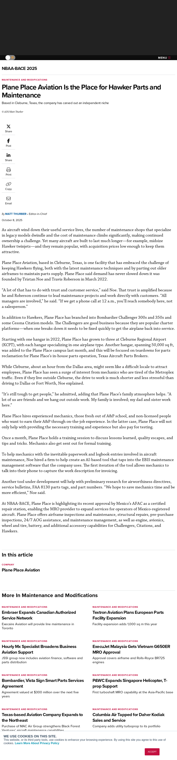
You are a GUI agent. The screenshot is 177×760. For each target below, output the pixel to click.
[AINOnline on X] (17, 686)
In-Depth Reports (104, 712)
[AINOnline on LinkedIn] (23, 686)
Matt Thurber (37, 126)
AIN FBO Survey (16, 702)
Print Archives (102, 702)
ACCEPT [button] (152, 752)
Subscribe (55, 702)
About (142, 702)
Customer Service (59, 707)
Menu (164, 58)
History (143, 712)
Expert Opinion (102, 707)
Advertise (146, 721)
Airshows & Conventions (108, 726)
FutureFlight (12, 724)
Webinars (99, 721)
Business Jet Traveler (19, 719)
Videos (98, 716)
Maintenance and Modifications (24, 79)
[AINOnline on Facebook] (3, 686)
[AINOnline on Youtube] (10, 686)
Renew (53, 712)
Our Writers (145, 707)
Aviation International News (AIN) (21, 709)
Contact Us (145, 716)
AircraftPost (14, 715)
